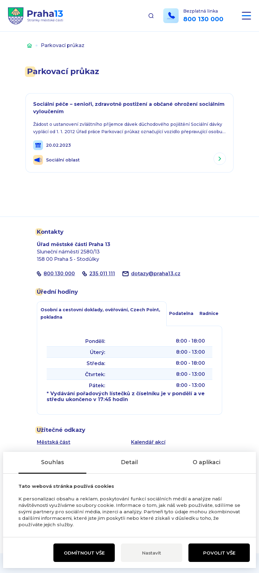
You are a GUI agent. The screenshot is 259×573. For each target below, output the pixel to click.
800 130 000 (203, 19)
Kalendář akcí (148, 442)
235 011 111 (102, 274)
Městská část (53, 442)
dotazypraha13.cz (155, 274)
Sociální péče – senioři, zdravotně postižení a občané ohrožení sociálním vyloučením (129, 107)
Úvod (29, 45)
